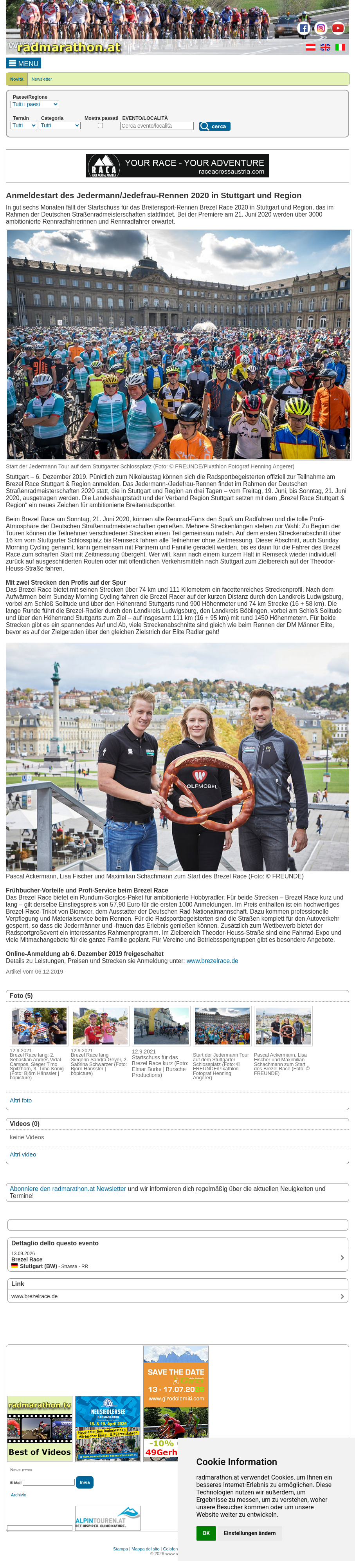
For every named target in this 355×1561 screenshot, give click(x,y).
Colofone (171, 1549)
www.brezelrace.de (212, 961)
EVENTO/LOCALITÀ (145, 118)
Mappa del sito (146, 1549)
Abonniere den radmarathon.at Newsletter (68, 1188)
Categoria (52, 118)
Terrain (21, 118)
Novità (16, 79)
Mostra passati (102, 118)
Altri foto (21, 1100)
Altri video (23, 1154)
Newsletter (42, 79)
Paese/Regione (30, 97)
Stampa (120, 1549)
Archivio (18, 1494)
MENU (24, 63)
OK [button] (206, 1533)
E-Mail (16, 1482)
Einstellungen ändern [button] (250, 1533)
